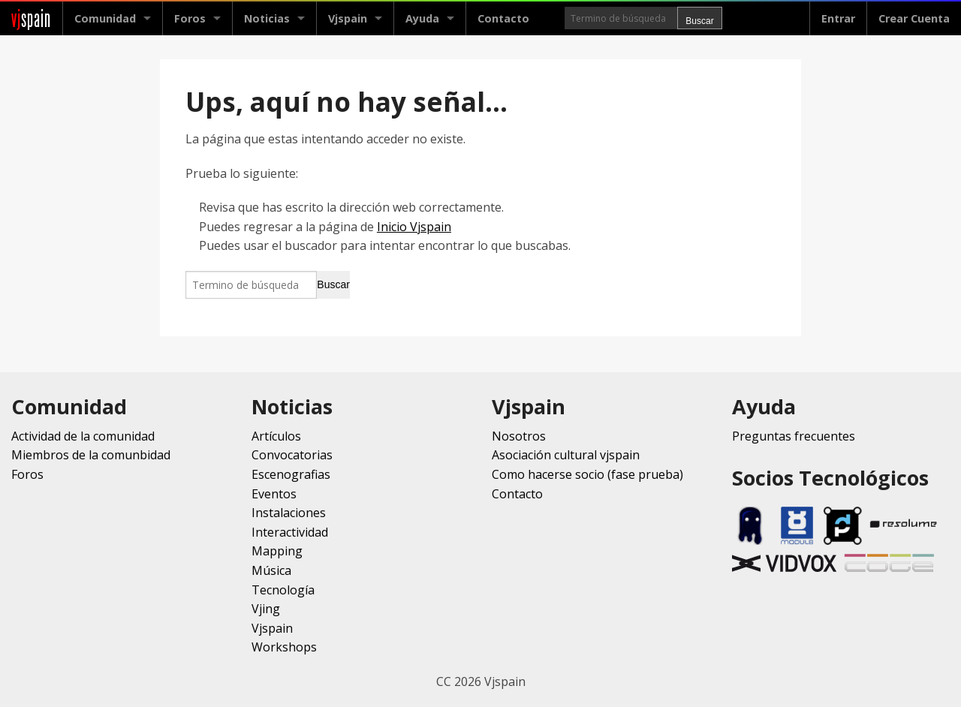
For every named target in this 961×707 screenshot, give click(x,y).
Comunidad (105, 18)
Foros (190, 18)
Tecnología (283, 590)
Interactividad (290, 532)
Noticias (267, 18)
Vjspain (347, 18)
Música (271, 570)
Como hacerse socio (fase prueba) (587, 474)
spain (31, 18)
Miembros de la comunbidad (90, 455)
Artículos (276, 436)
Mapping (277, 551)
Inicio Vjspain (414, 226)
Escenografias (291, 474)
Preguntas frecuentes (793, 436)
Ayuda (422, 18)
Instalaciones (289, 512)
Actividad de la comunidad (83, 436)
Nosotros (519, 436)
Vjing (266, 608)
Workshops (284, 647)
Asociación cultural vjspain (566, 455)
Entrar (838, 18)
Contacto (503, 18)
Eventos (274, 494)
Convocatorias (292, 455)
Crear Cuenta (914, 18)
